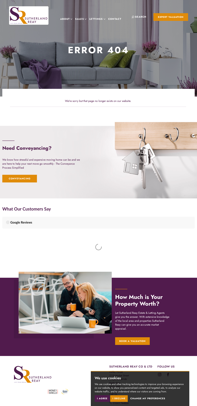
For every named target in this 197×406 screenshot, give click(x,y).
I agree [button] (102, 398)
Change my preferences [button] (147, 398)
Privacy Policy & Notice (40, 388)
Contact (117, 16)
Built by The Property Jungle (27, 395)
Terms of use (19, 388)
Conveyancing (19, 178)
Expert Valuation (170, 17)
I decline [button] (119, 398)
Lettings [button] (100, 16)
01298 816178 (120, 343)
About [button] (69, 16)
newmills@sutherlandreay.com (128, 363)
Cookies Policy (62, 388)
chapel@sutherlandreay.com (127, 360)
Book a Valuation (132, 284)
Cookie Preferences (82, 388)
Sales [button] (84, 16)
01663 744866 (121, 347)
